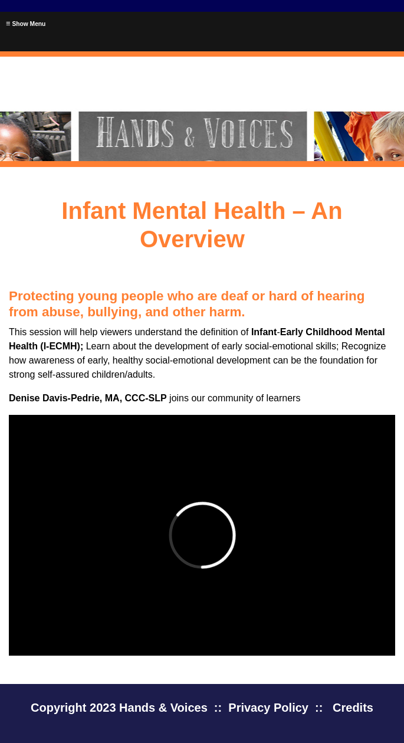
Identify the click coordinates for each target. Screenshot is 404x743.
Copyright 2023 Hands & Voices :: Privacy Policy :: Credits (202, 707)
